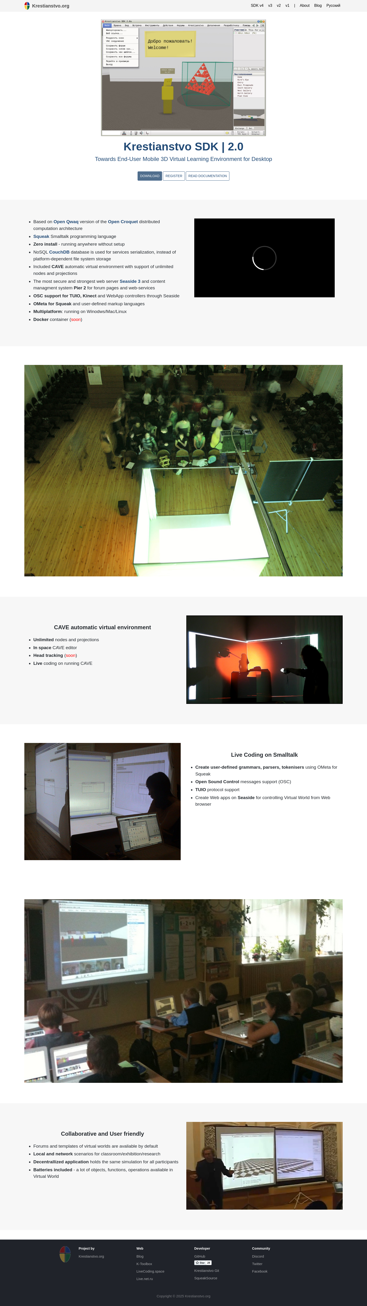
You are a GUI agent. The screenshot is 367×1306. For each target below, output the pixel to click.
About (305, 5)
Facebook (260, 1271)
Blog (318, 5)
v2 (279, 5)
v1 (288, 5)
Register (173, 176)
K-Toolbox (144, 1264)
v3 (270, 5)
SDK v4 (257, 5)
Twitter (257, 1264)
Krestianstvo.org (91, 1256)
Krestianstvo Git (206, 1271)
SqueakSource (205, 1278)
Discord (258, 1256)
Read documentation (207, 176)
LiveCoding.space (150, 1271)
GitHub (199, 1256)
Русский (333, 5)
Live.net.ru (144, 1279)
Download (149, 176)
